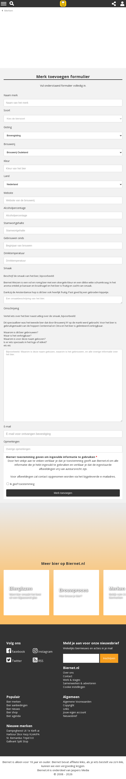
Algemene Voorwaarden (77, 701)
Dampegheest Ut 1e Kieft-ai (22, 730)
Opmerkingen (11, 441)
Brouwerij (9, 144)
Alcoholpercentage (15, 208)
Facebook (15, 652)
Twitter (14, 661)
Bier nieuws (13, 709)
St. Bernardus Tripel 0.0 (20, 738)
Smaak (8, 268)
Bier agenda (13, 716)
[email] (81, 658)
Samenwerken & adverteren (79, 683)
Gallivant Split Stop (17, 741)
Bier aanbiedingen (16, 705)
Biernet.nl (43, 770)
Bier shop (12, 712)
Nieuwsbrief (70, 716)
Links (66, 709)
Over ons (68, 672)
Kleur (7, 161)
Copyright (68, 705)
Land (6, 176)
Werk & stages (71, 680)
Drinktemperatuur (14, 253)
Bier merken (13, 701)
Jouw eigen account (74, 712)
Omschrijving (11, 308)
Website (8, 193)
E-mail (7, 426)
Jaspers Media (80, 770)
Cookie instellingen (74, 687)
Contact (67, 676)
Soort (7, 110)
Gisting (8, 127)
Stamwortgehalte (14, 223)
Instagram (42, 652)
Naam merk (11, 95)
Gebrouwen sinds (14, 238)
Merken (8, 10)
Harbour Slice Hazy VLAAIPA (23, 734)
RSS (38, 661)
